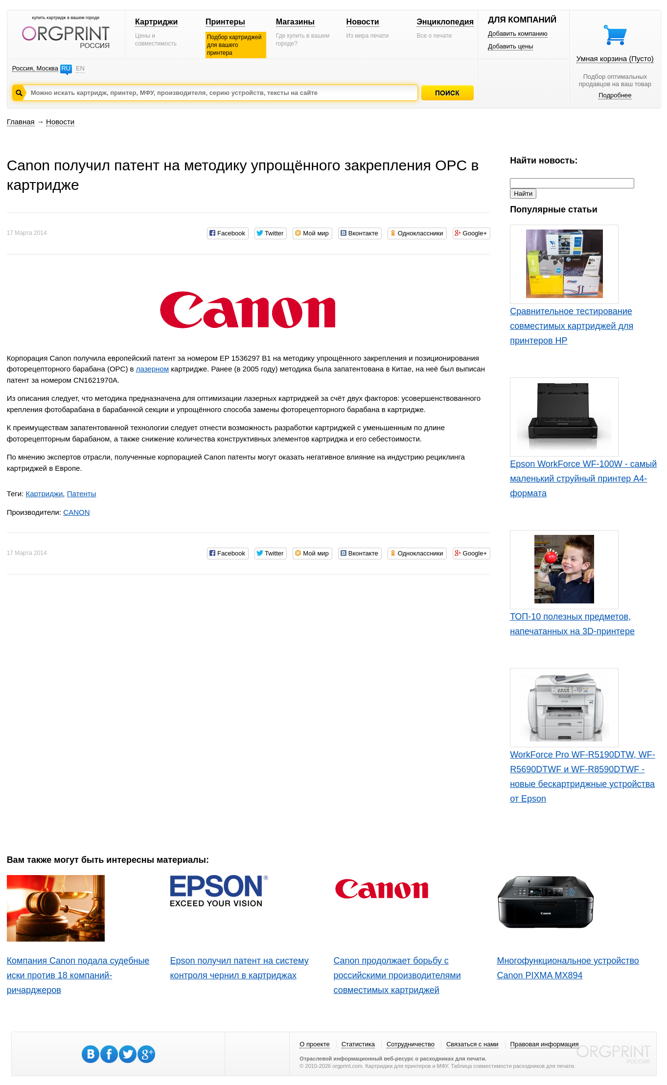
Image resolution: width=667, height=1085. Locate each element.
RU (65, 68)
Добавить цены (510, 46)
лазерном (152, 369)
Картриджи (156, 22)
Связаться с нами (472, 1044)
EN (80, 68)
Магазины (295, 22)
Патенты (81, 493)
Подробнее (614, 95)
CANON (76, 512)
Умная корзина (615, 58)
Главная (21, 121)
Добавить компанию (518, 33)
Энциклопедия (445, 22)
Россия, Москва (35, 68)
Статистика (358, 1044)
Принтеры (225, 22)
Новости (362, 22)
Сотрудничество (411, 1044)
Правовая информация (544, 1044)
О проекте (314, 1044)
